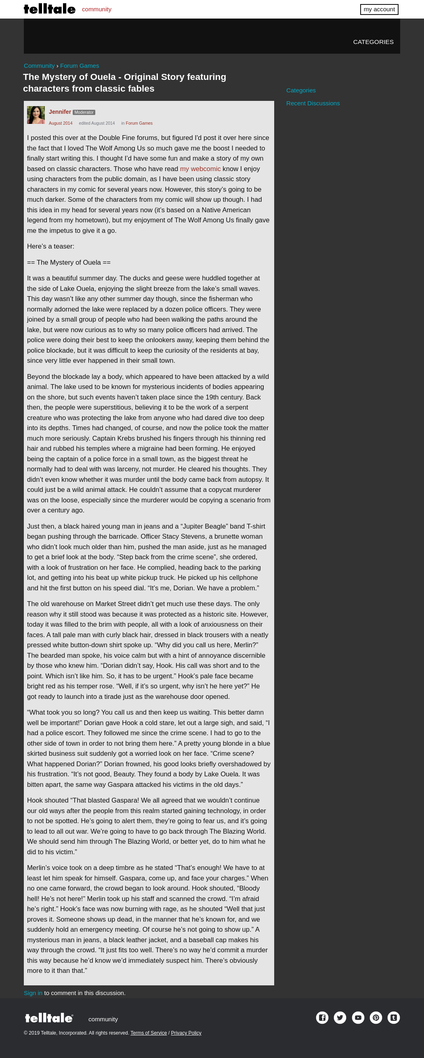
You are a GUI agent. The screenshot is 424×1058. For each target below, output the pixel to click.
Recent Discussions (313, 103)
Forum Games (139, 123)
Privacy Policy (186, 1033)
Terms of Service (148, 1033)
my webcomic (200, 169)
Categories (373, 41)
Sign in (33, 992)
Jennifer (60, 112)
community (96, 9)
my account (379, 9)
